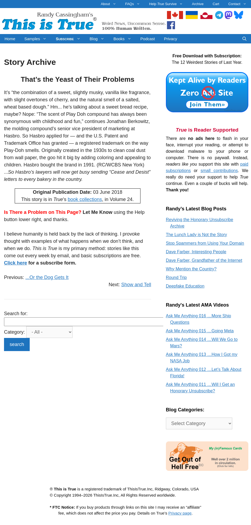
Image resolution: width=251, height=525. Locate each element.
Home (10, 38)
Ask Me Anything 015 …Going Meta (200, 331)
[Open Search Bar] (244, 38)
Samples (37, 38)
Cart (216, 4)
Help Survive (168, 4)
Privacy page (180, 513)
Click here (15, 263)
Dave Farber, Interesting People (196, 252)
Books (124, 38)
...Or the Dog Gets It (47, 277)
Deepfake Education (185, 286)
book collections (85, 199)
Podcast (147, 38)
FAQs (135, 4)
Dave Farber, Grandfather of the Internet (204, 260)
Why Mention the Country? (191, 269)
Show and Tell (136, 284)
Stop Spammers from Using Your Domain (205, 243)
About (111, 4)
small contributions (219, 170)
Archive (197, 4)
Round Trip (176, 277)
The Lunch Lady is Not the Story (196, 234)
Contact (239, 4)
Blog (99, 38)
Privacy (170, 38)
